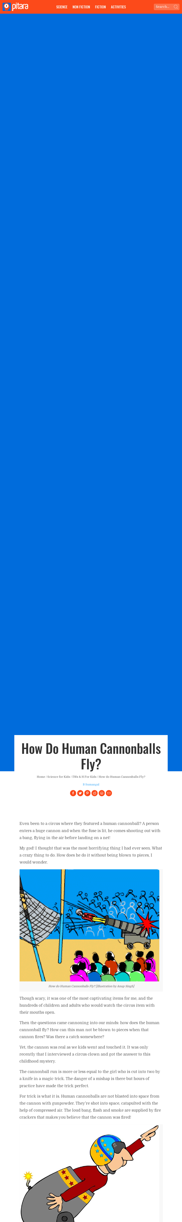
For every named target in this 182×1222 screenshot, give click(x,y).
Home (41, 776)
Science (61, 6)
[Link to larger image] (89, 925)
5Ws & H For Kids (84, 776)
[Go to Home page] (15, 7)
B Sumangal (91, 784)
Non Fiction (81, 6)
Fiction (100, 6)
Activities (118, 6)
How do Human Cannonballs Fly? (122, 776)
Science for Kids (58, 776)
